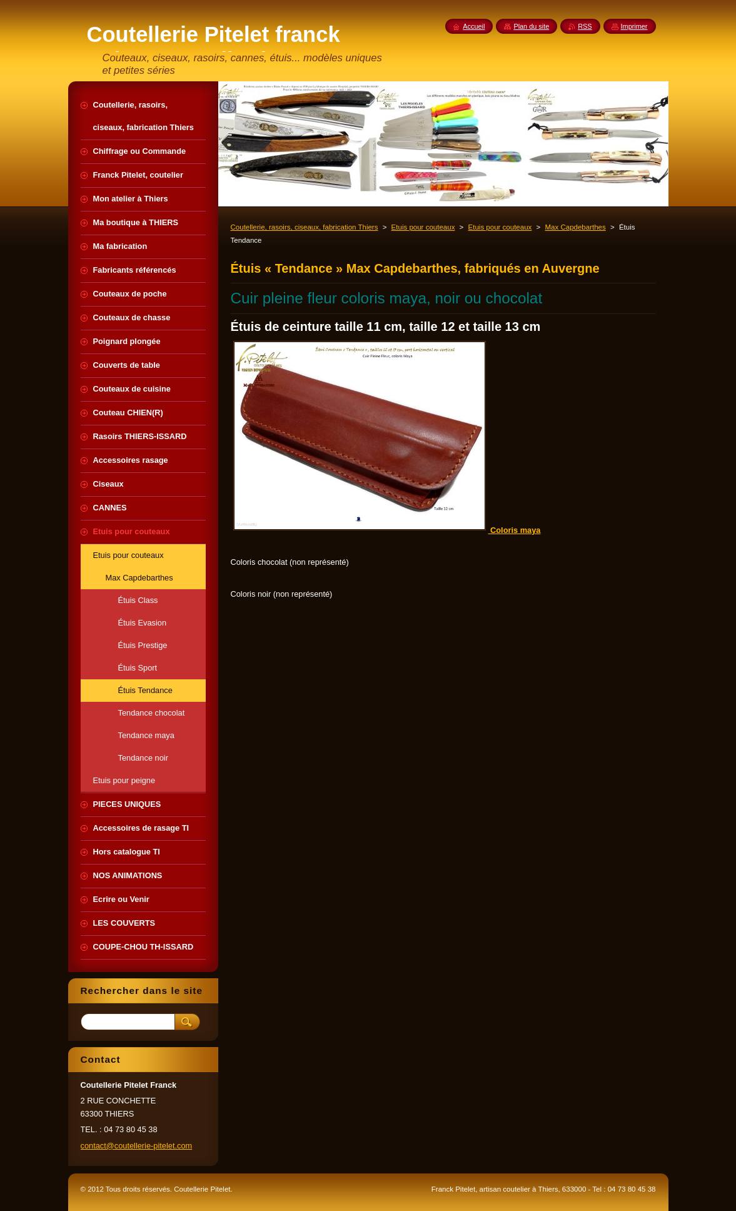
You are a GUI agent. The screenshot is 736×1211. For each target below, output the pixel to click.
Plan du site (531, 26)
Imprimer (634, 26)
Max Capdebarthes (575, 227)
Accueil (474, 26)
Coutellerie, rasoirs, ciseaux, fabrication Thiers (304, 227)
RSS (585, 26)
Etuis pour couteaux (423, 227)
